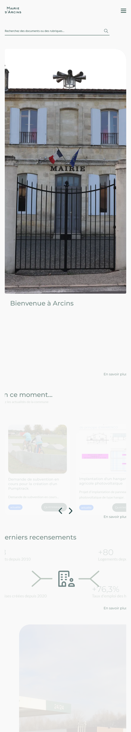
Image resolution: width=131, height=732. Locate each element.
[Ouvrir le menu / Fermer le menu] (123, 11)
